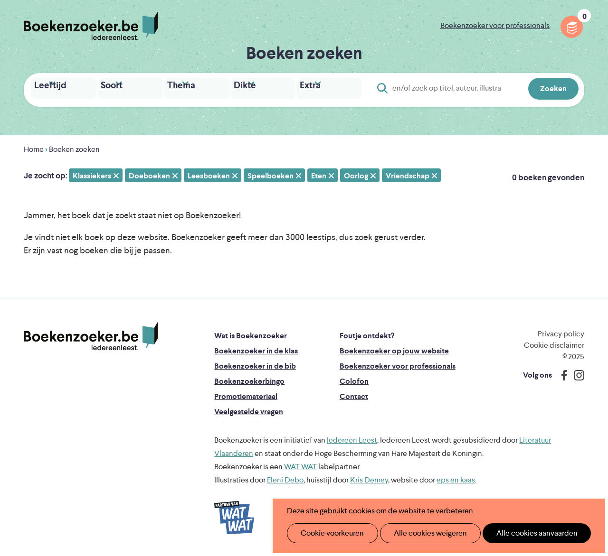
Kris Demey (369, 477)
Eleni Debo (285, 477)
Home (34, 147)
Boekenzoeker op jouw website (394, 348)
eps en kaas (456, 477)
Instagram (575, 373)
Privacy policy (561, 331)
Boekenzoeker (91, 26)
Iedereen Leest (352, 438)
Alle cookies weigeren (420, 533)
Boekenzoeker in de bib (255, 364)
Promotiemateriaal (245, 394)
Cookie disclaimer (554, 343)
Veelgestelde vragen (248, 409)
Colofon (354, 379)
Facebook (562, 373)
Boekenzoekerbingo (249, 379)
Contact (354, 394)
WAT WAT (300, 464)
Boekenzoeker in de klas (256, 348)
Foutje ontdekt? (367, 333)
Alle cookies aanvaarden (520, 533)
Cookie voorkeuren (328, 533)
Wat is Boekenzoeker (250, 333)
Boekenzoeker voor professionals (495, 25)
